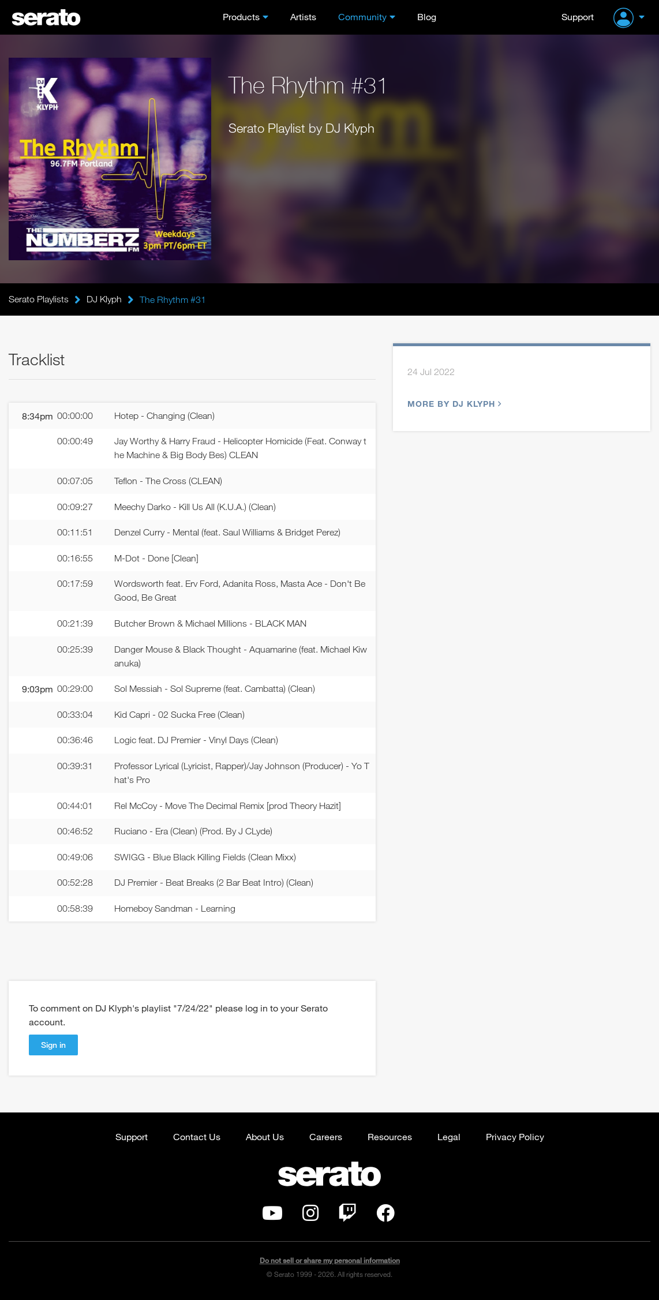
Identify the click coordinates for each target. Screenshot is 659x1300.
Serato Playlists (39, 299)
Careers (325, 1138)
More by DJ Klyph (453, 404)
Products (241, 16)
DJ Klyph (104, 299)
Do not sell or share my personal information (330, 1262)
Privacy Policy (515, 1138)
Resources (390, 1138)
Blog (426, 16)
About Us (265, 1138)
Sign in (53, 1046)
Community (362, 16)
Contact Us (196, 1138)
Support (577, 16)
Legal (448, 1138)
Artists (303, 16)
